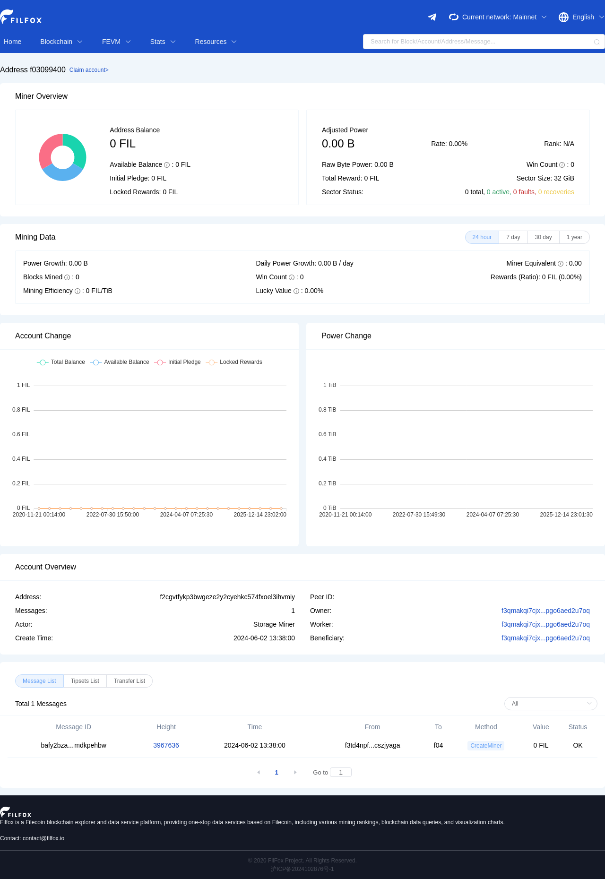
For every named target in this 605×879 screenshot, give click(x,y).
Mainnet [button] (530, 17)
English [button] (588, 17)
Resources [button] (216, 41)
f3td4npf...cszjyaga (372, 745)
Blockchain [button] (61, 41)
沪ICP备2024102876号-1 (302, 869)
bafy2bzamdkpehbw (73, 745)
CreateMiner (485, 745)
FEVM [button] (116, 41)
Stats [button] (163, 41)
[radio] (482, 237)
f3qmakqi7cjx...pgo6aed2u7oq (545, 610)
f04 (438, 745)
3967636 (166, 745)
